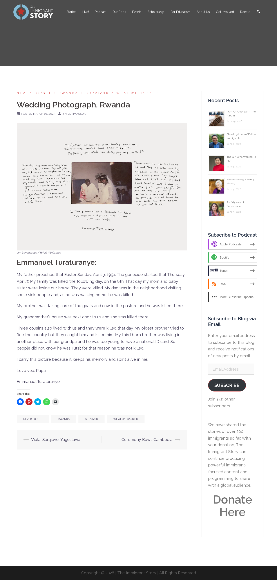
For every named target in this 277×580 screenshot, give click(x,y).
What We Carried (138, 93)
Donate (245, 12)
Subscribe (226, 385)
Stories (71, 12)
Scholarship (156, 12)
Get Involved (225, 12)
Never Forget (34, 93)
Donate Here (232, 506)
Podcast (100, 12)
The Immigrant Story (136, 573)
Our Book (119, 12)
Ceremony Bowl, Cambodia (146, 439)
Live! (85, 12)
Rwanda (68, 93)
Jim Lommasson (74, 113)
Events (136, 12)
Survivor (97, 93)
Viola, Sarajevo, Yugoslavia (55, 439)
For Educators (180, 12)
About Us (203, 12)
